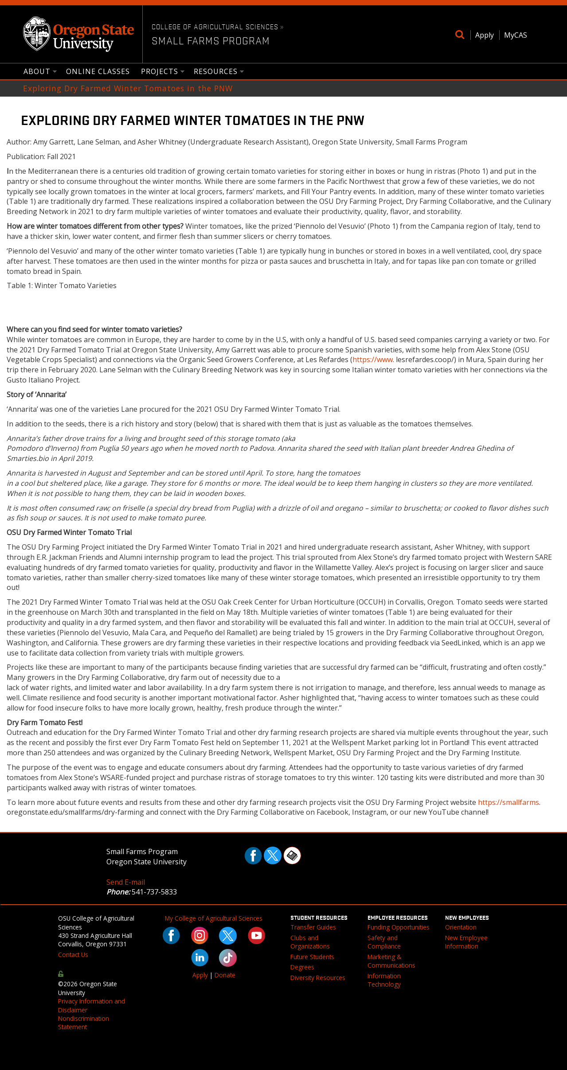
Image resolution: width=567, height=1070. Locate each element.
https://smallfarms (508, 802)
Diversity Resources (317, 977)
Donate (225, 975)
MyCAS (515, 35)
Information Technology (384, 980)
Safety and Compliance (384, 941)
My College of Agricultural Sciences (213, 918)
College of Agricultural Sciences (215, 26)
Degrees (302, 967)
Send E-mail (125, 882)
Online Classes (98, 71)
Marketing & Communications (391, 961)
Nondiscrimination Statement (83, 1022)
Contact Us (73, 954)
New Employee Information (466, 941)
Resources (216, 72)
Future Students (312, 957)
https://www (372, 359)
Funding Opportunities (399, 927)
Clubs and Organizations (310, 941)
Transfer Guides (313, 927)
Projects (159, 72)
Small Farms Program (211, 40)
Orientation (461, 927)
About (37, 72)
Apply (484, 35)
